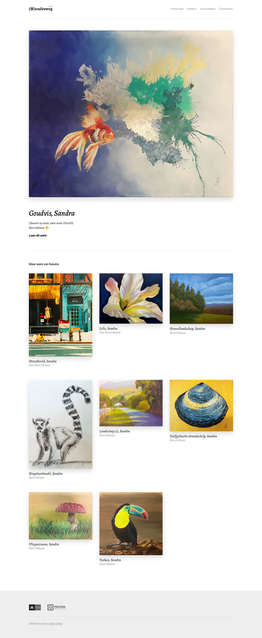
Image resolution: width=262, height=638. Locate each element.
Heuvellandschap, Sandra (187, 328)
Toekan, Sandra (110, 559)
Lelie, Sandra (108, 328)
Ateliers (191, 9)
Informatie (177, 9)
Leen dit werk (38, 235)
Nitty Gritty (55, 624)
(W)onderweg (40, 9)
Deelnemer (226, 9)
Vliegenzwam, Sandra (44, 544)
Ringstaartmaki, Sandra (45, 473)
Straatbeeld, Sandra (43, 361)
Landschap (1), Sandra (114, 431)
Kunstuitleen (208, 9)
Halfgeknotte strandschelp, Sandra (193, 436)
